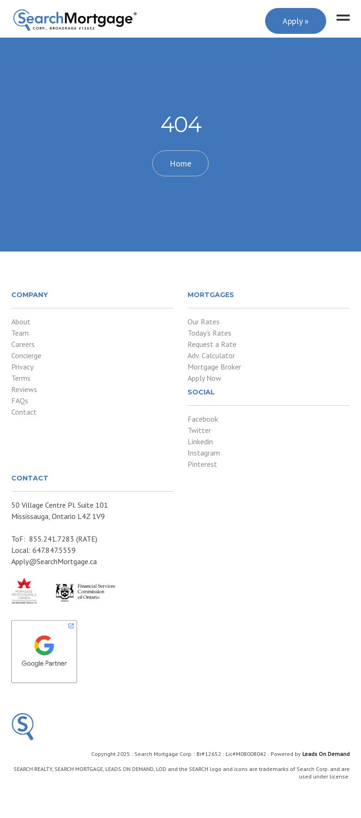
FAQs (19, 400)
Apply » (296, 21)
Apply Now (204, 378)
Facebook (203, 419)
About (21, 321)
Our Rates (204, 321)
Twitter (199, 430)
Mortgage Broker (214, 366)
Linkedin (200, 441)
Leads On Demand (326, 753)
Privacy (22, 366)
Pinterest (202, 464)
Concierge (26, 355)
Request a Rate (212, 344)
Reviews (24, 389)
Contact (24, 412)
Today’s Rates (209, 333)
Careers (23, 344)
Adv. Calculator (211, 355)
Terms (21, 378)
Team (20, 333)
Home (180, 163)
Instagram (204, 452)
